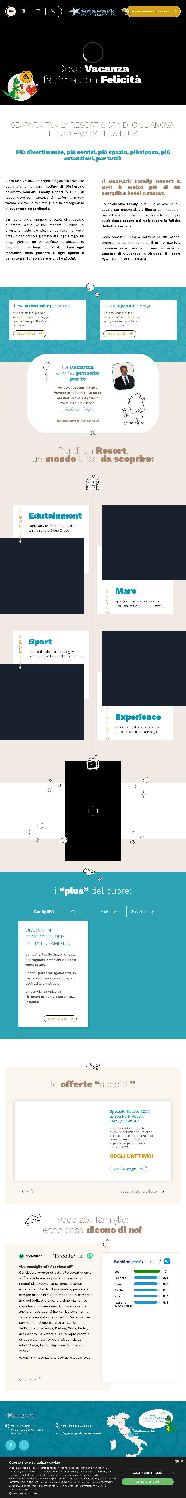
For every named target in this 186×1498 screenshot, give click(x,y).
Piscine (77, 911)
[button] (63, 1493)
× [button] (182, 1461)
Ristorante (109, 911)
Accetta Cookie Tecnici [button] (147, 1472)
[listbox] (177, 1461)
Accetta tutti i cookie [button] (148, 1481)
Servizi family (142, 911)
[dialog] (93, 1477)
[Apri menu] (11, 17)
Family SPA (43, 911)
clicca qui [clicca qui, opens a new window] (32, 1489)
